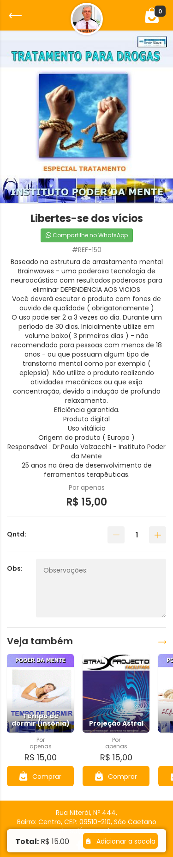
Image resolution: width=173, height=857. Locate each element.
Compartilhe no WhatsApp (87, 235)
